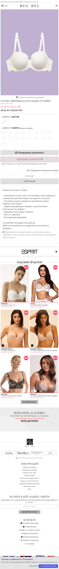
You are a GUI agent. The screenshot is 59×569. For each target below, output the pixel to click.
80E (49, 132)
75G (36, 132)
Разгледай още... (29, 402)
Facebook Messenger (30, 523)
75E (23, 132)
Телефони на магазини (29, 533)
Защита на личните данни (29, 481)
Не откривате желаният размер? (42, 170)
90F (4, 143)
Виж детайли (29, 421)
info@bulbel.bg (30, 527)
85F (30, 138)
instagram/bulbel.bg (30, 540)
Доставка (36, 484)
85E (23, 138)
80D (42, 132)
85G (36, 138)
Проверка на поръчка (29, 470)
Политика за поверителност (29, 478)
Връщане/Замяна (26, 484)
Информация (29, 181)
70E (10, 132)
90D (42, 138)
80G (10, 138)
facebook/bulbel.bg (30, 537)
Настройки (33, 566)
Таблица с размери (26, 128)
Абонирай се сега (29, 512)
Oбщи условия (29, 475)
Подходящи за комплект (29, 159)
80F (4, 138)
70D (3, 132)
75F (30, 132)
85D (16, 138)
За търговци (29, 544)
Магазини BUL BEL (29, 473)
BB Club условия (29, 486)
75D (16, 132)
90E (49, 138)
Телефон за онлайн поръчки (29, 530)
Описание (29, 176)
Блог (29, 489)
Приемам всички (48, 566)
